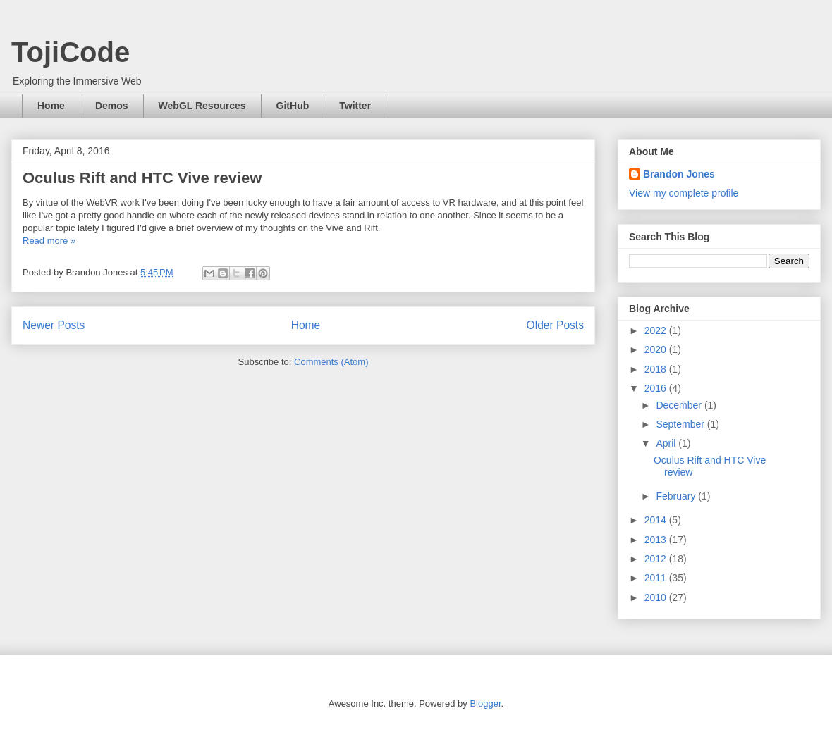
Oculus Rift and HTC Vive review (142, 178)
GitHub (293, 105)
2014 (656, 520)
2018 (656, 369)
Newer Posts (54, 325)
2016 (656, 388)
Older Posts (555, 325)
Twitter (355, 105)
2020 (656, 349)
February (677, 496)
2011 (656, 577)
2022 (656, 330)
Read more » (49, 240)
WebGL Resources (202, 105)
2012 (656, 558)
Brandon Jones (679, 174)
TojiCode (70, 52)
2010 (656, 597)
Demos (111, 105)
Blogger (485, 703)
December (680, 405)
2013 (656, 539)
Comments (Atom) (331, 361)
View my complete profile (683, 193)
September (681, 424)
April (667, 443)
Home (51, 105)
